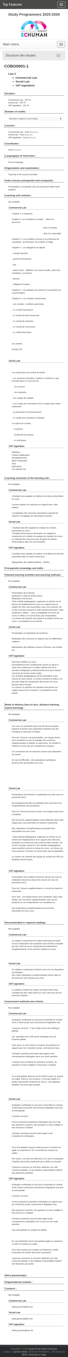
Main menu (11, 44)
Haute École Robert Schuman (42, 1349)
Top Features (12, 4)
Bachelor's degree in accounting (23, 119)
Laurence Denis (20, 1352)
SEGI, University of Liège (34, 1354)
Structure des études (21, 55)
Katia (31, 132)
